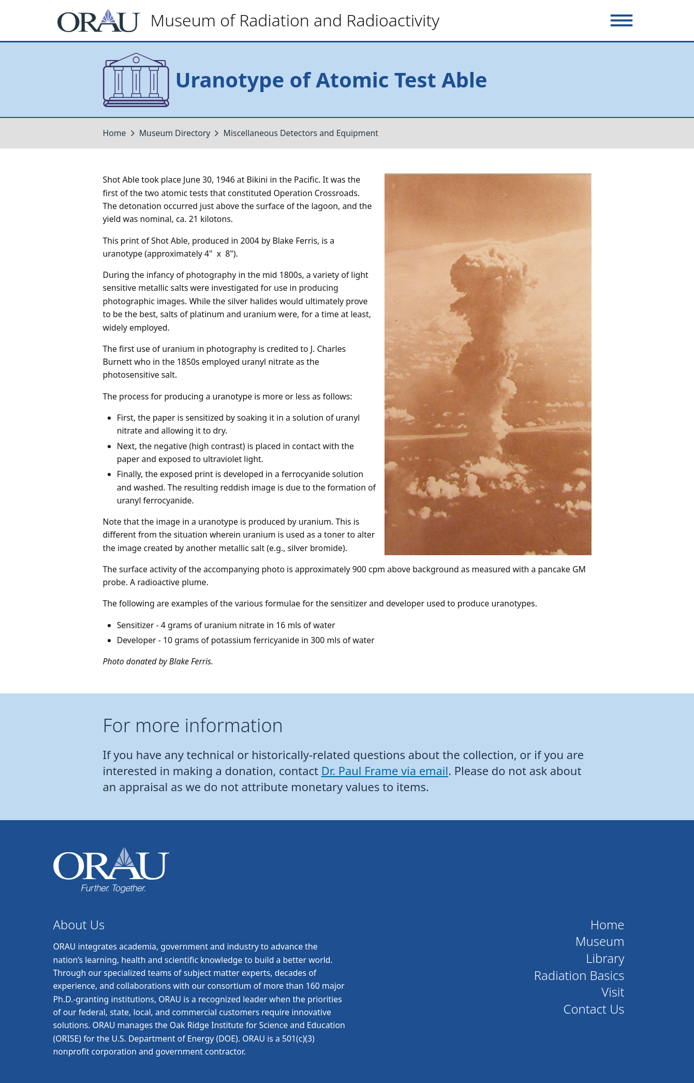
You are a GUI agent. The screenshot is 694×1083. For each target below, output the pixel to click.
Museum (600, 941)
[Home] (252, 20)
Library (605, 958)
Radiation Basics (579, 975)
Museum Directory (175, 133)
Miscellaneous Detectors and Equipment (301, 133)
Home (114, 133)
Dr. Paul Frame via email (385, 770)
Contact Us (594, 1009)
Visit (612, 992)
